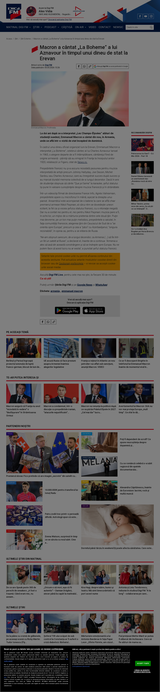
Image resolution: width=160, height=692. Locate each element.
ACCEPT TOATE (143, 663)
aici (5, 677)
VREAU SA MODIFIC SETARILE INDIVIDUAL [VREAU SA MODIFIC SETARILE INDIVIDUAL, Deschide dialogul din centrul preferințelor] (142, 671)
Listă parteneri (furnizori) (81, 666)
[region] (80, 668)
